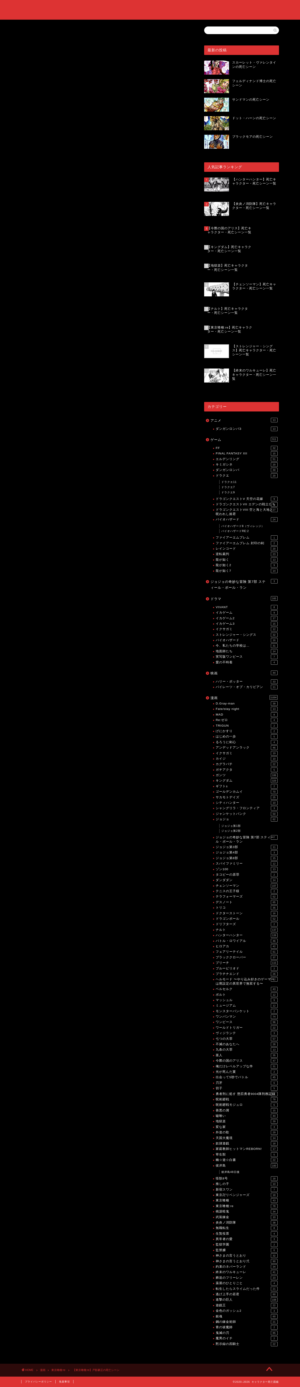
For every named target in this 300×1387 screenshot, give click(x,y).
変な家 (246, 1127)
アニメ (243, 420)
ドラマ (243, 598)
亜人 (246, 1055)
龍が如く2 (246, 565)
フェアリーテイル (246, 952)
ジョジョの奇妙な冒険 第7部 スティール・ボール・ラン (243, 584)
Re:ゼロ (246, 720)
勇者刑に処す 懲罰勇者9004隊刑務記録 (246, 1094)
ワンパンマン (246, 1016)
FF (246, 448)
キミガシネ (246, 464)
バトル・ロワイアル (246, 941)
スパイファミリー (246, 863)
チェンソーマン (246, 886)
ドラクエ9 (228, 492)
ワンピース (246, 1022)
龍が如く (246, 560)
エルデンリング (246, 459)
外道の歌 (246, 1132)
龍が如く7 (246, 571)
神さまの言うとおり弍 (246, 1261)
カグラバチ (246, 764)
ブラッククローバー (246, 957)
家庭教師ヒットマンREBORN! (246, 1149)
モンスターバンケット (246, 1011)
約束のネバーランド (246, 1266)
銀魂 (246, 1316)
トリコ (246, 907)
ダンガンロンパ (246, 470)
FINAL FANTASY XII (246, 453)
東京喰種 (246, 1200)
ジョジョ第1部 (231, 825)
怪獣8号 (246, 1178)
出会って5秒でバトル (246, 1077)
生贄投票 (246, 1233)
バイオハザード (246, 519)
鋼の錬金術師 (246, 1322)
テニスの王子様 (246, 891)
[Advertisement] (106, 65)
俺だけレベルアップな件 (246, 1066)
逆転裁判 (246, 554)
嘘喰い (246, 1116)
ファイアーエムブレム (246, 537)
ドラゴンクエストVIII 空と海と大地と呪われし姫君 (246, 511)
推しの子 (246, 1184)
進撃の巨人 (246, 1299)
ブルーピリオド (246, 968)
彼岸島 (246, 1165)
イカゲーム (246, 612)
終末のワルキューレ (246, 1272)
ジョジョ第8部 (246, 858)
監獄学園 (246, 1244)
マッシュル (246, 1000)
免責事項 (64, 1381)
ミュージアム (246, 1005)
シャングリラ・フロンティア (246, 808)
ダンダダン (246, 880)
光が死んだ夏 (246, 1072)
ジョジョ (246, 819)
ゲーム (243, 439)
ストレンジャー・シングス (246, 635)
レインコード (246, 548)
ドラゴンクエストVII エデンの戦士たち (246, 504)
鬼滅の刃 (246, 1333)
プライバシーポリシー (38, 1381)
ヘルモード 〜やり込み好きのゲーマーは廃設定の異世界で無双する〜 (246, 981)
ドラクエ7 (228, 487)
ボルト (246, 994)
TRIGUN (246, 725)
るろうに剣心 (246, 742)
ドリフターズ (246, 924)
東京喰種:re (30, 100)
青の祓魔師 (246, 1327)
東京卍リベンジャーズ (246, 1195)
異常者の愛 (246, 1239)
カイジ (246, 758)
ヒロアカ (246, 946)
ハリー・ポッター (246, 681)
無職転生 (246, 1228)
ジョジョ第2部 (231, 830)
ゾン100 (246, 869)
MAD (246, 714)
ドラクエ (246, 475)
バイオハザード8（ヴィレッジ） (242, 526)
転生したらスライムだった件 (246, 1289)
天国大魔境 (246, 1138)
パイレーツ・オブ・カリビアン (246, 687)
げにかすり (246, 731)
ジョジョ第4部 (246, 852)
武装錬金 (246, 1217)
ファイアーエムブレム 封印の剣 (246, 543)
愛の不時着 (246, 662)
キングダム (246, 780)
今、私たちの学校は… (246, 645)
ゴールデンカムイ (246, 791)
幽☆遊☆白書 (246, 1160)
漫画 (243, 697)
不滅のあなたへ (246, 1044)
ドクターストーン (246, 913)
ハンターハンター (246, 935)
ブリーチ (246, 963)
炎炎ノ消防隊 (246, 1222)
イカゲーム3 (246, 623)
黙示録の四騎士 (246, 1344)
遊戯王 (246, 1305)
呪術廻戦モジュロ (246, 1105)
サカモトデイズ (246, 797)
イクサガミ (246, 629)
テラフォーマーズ (246, 896)
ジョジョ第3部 (246, 847)
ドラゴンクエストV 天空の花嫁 (246, 499)
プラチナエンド (246, 974)
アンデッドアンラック (246, 747)
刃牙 (246, 1083)
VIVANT (246, 607)
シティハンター (246, 803)
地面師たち (246, 651)
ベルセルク (246, 989)
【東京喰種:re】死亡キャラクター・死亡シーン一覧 (79, 521)
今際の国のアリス (246, 1061)
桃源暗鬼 (246, 1211)
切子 (246, 1088)
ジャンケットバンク (246, 814)
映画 (243, 673)
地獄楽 (246, 1121)
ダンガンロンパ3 (246, 429)
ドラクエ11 (228, 482)
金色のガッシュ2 (246, 1311)
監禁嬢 (246, 1250)
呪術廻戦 (246, 1099)
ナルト (246, 930)
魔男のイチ (246, 1338)
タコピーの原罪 (246, 874)
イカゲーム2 (246, 618)
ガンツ (246, 775)
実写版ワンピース (246, 657)
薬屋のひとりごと (246, 1283)
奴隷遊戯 (246, 1143)
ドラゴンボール (246, 919)
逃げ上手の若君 (246, 1294)
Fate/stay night (246, 709)
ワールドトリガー (246, 1027)
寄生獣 (246, 1154)
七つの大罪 (246, 1039)
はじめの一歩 (246, 736)
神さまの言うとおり (246, 1255)
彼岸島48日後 (230, 1172)
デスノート (246, 902)
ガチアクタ (246, 770)
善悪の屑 (246, 1110)
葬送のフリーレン (246, 1278)
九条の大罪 (246, 1049)
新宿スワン (246, 1189)
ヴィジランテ (246, 1033)
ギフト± (246, 786)
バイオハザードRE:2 (235, 531)
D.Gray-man (246, 703)
